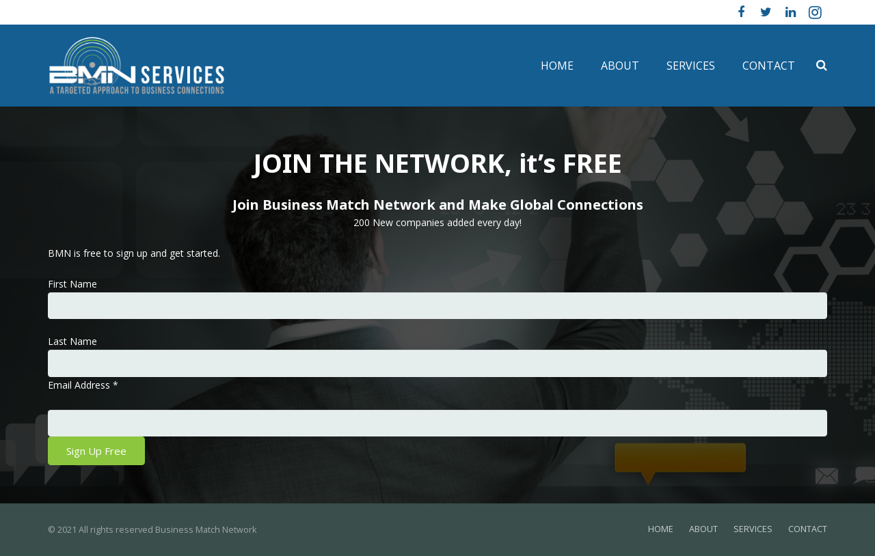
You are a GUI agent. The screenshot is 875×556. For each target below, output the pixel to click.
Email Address (83, 384)
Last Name (72, 341)
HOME (660, 529)
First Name (72, 283)
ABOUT (703, 529)
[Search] (822, 65)
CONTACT (807, 529)
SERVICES (752, 529)
